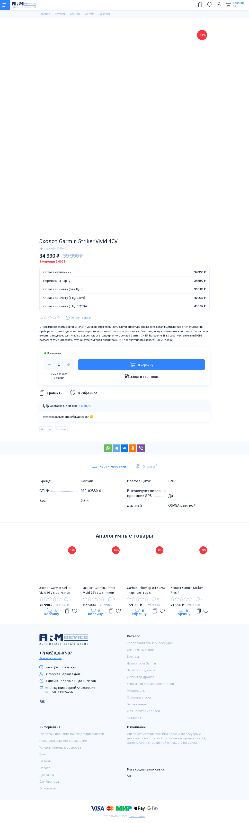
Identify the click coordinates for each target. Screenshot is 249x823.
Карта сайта (137, 816)
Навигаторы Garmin (141, 663)
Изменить (85, 405)
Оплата (44, 768)
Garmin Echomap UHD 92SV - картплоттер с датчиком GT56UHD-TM (146, 590)
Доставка (46, 774)
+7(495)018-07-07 (55, 653)
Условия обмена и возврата (60, 747)
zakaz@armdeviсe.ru (60, 667)
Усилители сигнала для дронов (150, 683)
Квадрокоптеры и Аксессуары (150, 643)
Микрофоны (136, 690)
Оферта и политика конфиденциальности (71, 734)
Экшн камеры (137, 704)
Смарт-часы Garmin (141, 649)
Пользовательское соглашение (63, 740)
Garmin (46, 429)
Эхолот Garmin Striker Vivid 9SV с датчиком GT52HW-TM (55, 590)
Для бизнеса (49, 781)
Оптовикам (47, 788)
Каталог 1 (134, 718)
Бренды (133, 656)
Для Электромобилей (143, 711)
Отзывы (45, 761)
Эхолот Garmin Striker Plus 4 (187, 590)
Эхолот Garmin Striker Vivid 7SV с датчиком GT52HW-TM (99, 590)
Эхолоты (60, 429)
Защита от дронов (141, 670)
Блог (42, 754)
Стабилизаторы (139, 697)
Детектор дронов (140, 677)
